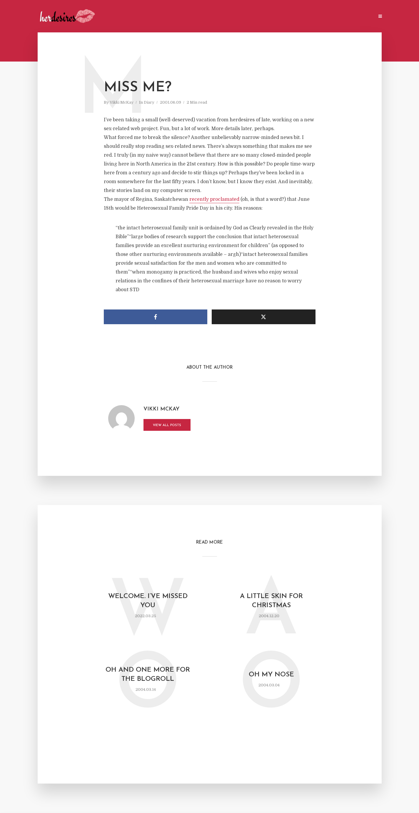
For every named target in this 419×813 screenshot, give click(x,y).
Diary (149, 102)
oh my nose (271, 674)
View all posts (167, 425)
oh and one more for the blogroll (148, 675)
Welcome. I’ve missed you (148, 601)
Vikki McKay (121, 102)
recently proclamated (214, 199)
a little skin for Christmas (271, 601)
